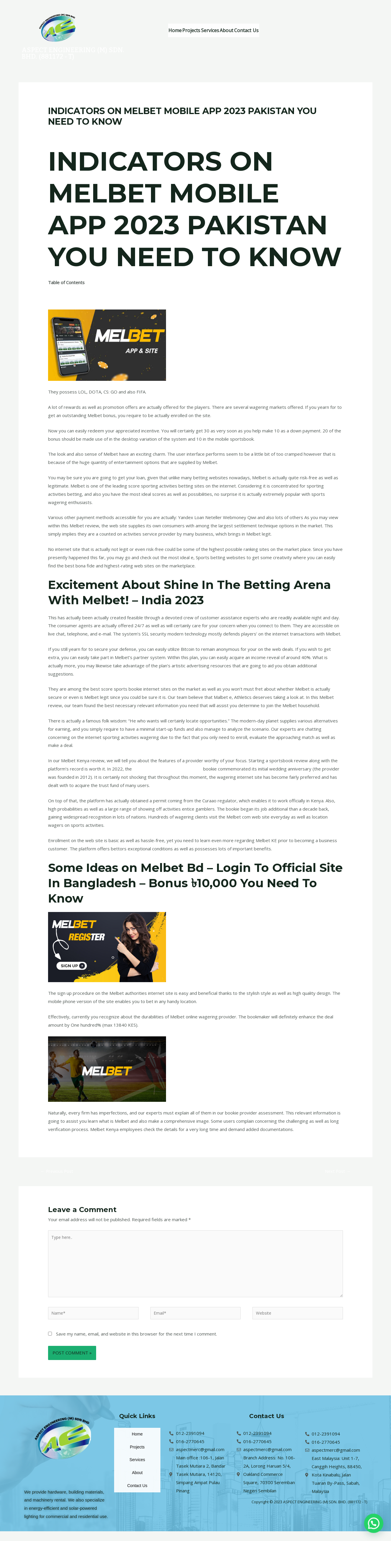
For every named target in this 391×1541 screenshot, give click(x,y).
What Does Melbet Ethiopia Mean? (83, 291)
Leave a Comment (66, 133)
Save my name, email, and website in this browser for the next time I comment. (136, 1343)
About (255, 30)
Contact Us (283, 30)
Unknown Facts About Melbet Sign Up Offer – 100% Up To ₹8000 (114, 307)
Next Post (336, 1173)
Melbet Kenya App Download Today (169, 771)
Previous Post (59, 1173)
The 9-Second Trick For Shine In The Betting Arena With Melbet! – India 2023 (125, 299)
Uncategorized (104, 133)
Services (230, 30)
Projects (204, 30)
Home (179, 30)
